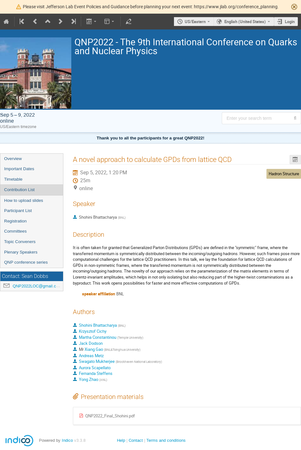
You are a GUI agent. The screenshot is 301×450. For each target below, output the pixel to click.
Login (290, 21)
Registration (15, 221)
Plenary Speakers (20, 252)
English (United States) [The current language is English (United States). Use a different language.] (245, 21)
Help (121, 440)
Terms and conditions (166, 440)
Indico (67, 440)
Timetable (13, 179)
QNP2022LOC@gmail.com (37, 286)
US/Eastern (195, 21)
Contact (136, 440)
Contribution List (19, 189)
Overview (13, 158)
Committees (15, 231)
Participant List (18, 210)
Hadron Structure (284, 174)
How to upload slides (23, 200)
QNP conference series (26, 262)
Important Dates (19, 168)
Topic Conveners (19, 241)
